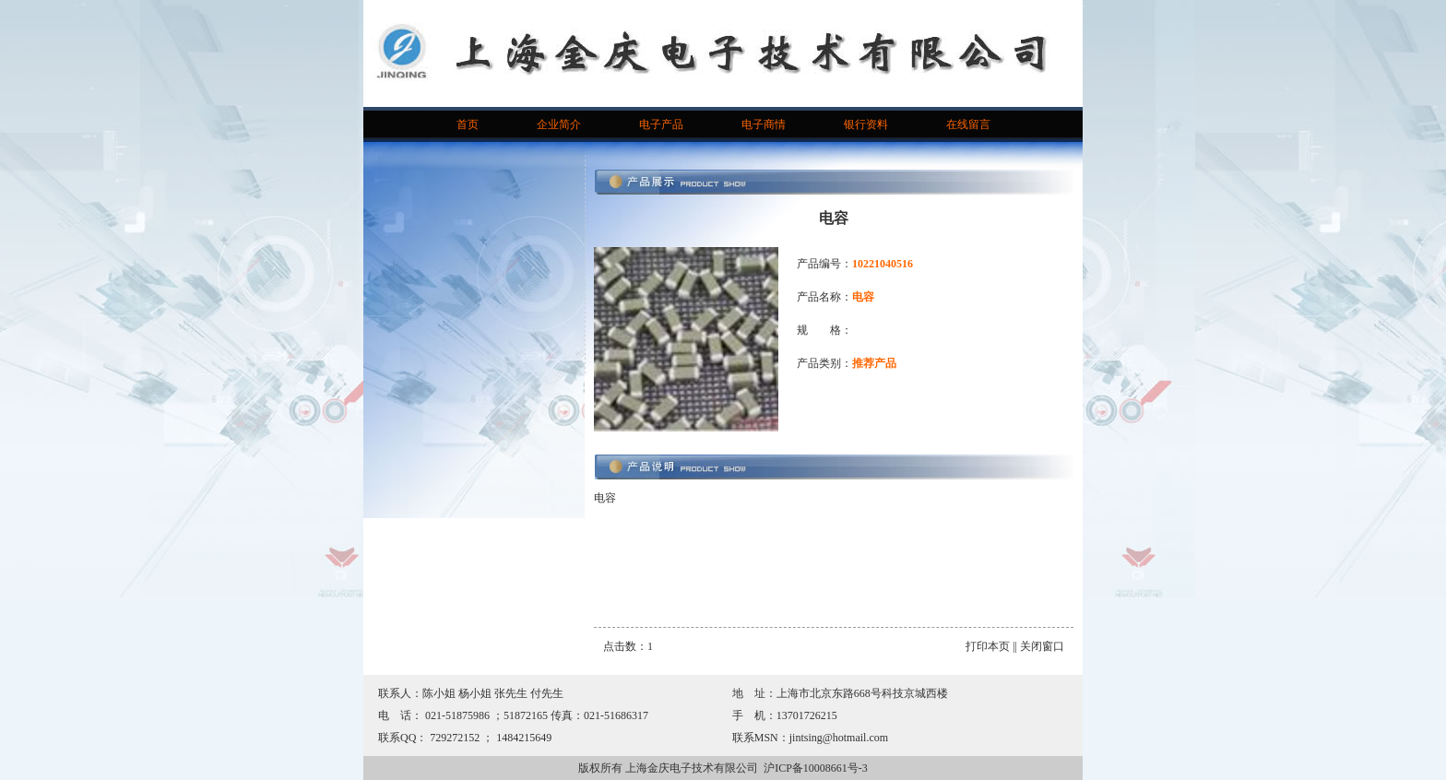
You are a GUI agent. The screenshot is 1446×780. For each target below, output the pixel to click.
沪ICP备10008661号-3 (816, 768)
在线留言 (968, 124)
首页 (467, 124)
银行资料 (866, 124)
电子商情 (763, 124)
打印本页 (988, 646)
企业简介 (559, 124)
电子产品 (661, 124)
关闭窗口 (1042, 646)
